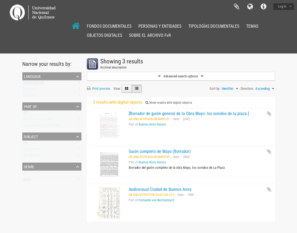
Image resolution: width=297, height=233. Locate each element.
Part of (30, 106)
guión (27, 180)
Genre (29, 166)
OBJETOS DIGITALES (104, 35)
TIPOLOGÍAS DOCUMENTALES (213, 26)
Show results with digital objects (168, 103)
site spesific (31, 157)
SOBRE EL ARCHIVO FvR (150, 35)
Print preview (98, 89)
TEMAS (252, 26)
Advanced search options (180, 76)
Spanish (28, 96)
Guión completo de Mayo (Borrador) (160, 151)
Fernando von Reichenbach (41, 126)
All (25, 114)
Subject (31, 136)
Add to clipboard (269, 113)
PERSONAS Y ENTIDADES (159, 26)
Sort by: (215, 89)
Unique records (33, 83)
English (28, 90)
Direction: (247, 89)
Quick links (263, 6)
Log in (282, 6)
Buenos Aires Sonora (37, 120)
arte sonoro (31, 150)
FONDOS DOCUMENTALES (109, 26)
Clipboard (236, 6)
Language (250, 6)
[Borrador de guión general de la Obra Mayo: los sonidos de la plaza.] (189, 113)
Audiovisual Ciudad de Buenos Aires (160, 189)
